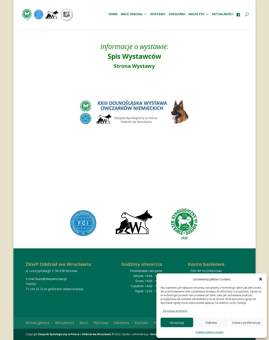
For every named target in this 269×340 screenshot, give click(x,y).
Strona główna (37, 322)
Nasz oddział (132, 14)
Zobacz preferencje (246, 322)
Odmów (211, 322)
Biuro (83, 322)
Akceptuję (177, 322)
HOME (113, 14)
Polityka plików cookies (209, 332)
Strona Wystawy (134, 65)
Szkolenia (177, 14)
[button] (260, 279)
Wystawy (157, 14)
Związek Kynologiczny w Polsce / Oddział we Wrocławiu (74, 334)
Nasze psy (196, 14)
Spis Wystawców (134, 56)
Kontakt (141, 322)
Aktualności (222, 14)
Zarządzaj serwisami (175, 311)
